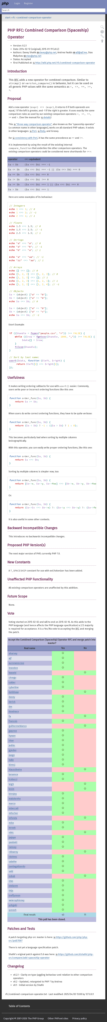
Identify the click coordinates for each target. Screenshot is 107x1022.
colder (12, 682)
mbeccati (13, 808)
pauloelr (13, 842)
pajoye (12, 837)
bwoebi (12, 672)
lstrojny (13, 793)
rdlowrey (13, 852)
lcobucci (13, 779)
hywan (12, 735)
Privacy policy (79, 1018)
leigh (11, 784)
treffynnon (14, 895)
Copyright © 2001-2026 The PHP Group (23, 1018)
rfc (13, 17)
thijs (11, 890)
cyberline (14, 687)
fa (10, 716)
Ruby (42, 131)
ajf (10, 658)
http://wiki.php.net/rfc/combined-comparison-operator (65, 62)
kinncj (12, 764)
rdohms (13, 856)
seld (11, 871)
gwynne (13, 731)
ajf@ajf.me (81, 52)
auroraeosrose (16, 663)
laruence (13, 774)
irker (11, 740)
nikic (11, 832)
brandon (13, 668)
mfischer (13, 813)
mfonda (13, 818)
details (47, 117)
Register (28, 3)
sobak (12, 876)
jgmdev (12, 750)
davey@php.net (47, 52)
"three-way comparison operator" (34, 124)
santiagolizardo (17, 866)
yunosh (12, 910)
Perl (34, 131)
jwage (12, 755)
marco (12, 803)
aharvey (13, 653)
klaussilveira (15, 769)
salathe (13, 861)
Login (17, 3)
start (7, 17)
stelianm (13, 885)
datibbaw (14, 692)
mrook (12, 827)
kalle (11, 760)
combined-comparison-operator (34, 17)
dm (10, 706)
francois (13, 721)
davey (12, 697)
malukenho (15, 798)
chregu (12, 677)
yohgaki (13, 905)
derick (12, 701)
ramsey (12, 847)
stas (11, 881)
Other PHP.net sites (58, 1018)
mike (11, 823)
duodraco (14, 711)
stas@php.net (33, 56)
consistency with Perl (26, 138)
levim (11, 789)
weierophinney (16, 900)
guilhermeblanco (18, 726)
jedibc (12, 745)
